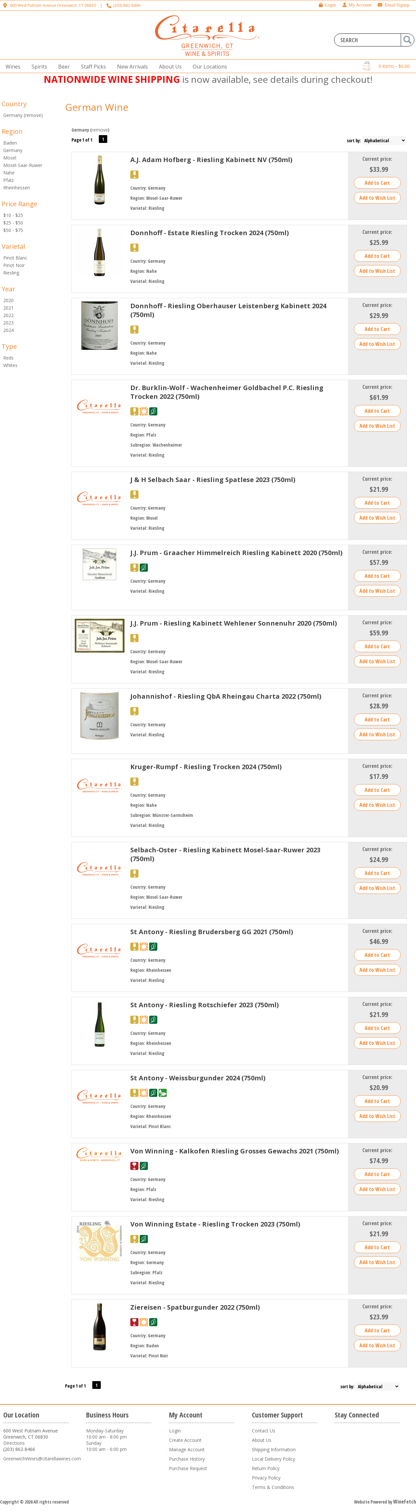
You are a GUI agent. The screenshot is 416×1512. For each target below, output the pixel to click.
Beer (62, 66)
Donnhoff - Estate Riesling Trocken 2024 (209, 232)
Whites (10, 365)
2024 (8, 330)
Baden (10, 143)
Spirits (37, 66)
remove (100, 130)
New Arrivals (132, 66)
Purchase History (187, 1459)
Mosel (9, 158)
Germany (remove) (23, 115)
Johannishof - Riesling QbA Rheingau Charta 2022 (225, 696)
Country (14, 103)
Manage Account (187, 1449)
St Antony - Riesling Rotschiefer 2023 (204, 1004)
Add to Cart (377, 182)
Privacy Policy (266, 1478)
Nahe (9, 173)
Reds (8, 358)
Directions (14, 1443)
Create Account (185, 1440)
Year (8, 289)
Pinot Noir (14, 265)
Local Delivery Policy (273, 1459)
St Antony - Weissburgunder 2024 (198, 1078)
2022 (8, 315)
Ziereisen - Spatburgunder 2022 (195, 1307)
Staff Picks (93, 66)
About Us (168, 66)
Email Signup (394, 5)
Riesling (11, 273)
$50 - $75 (13, 230)
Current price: (377, 158)
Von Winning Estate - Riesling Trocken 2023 (215, 1224)
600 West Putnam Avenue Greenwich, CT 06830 (53, 5)
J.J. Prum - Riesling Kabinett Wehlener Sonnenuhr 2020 (233, 623)
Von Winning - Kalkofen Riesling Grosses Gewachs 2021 (234, 1151)
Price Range (19, 203)
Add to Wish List (377, 197)
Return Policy (266, 1468)
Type (9, 346)
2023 (8, 323)
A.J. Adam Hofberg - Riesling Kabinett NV (211, 159)
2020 (8, 300)
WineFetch (404, 1501)
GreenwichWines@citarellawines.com (42, 1458)
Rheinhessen (16, 187)
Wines (11, 66)
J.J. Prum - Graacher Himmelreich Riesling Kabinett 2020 (236, 552)
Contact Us (263, 1431)
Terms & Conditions (273, 1487)
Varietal (13, 246)
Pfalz (8, 180)
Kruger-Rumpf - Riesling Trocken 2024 (206, 766)
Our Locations (208, 66)
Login (327, 5)
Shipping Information (274, 1449)
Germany (12, 150)
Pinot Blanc (15, 258)
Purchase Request (188, 1468)
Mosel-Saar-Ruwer (22, 165)
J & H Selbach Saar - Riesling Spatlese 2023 (212, 479)
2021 (8, 308)
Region (12, 131)
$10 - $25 (13, 215)
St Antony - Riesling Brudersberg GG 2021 (211, 931)
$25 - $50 (13, 223)
